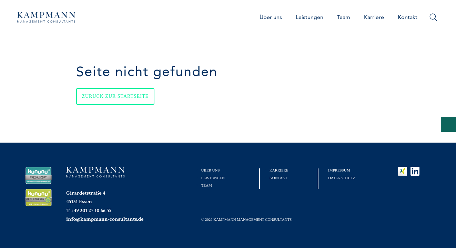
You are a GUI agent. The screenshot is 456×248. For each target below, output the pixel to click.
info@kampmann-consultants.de (104, 219)
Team (343, 17)
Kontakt (407, 17)
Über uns (271, 17)
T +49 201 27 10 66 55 (88, 210)
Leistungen (309, 17)
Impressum (339, 170)
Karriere (374, 17)
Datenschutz (341, 178)
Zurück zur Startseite (115, 96)
